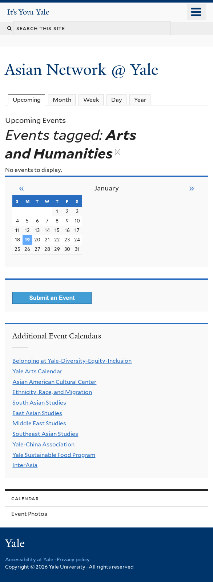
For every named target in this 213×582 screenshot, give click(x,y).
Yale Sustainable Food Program (53, 454)
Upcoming (29, 99)
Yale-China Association (43, 444)
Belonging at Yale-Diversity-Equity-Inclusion (72, 360)
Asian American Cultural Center (54, 381)
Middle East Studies (39, 423)
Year (140, 99)
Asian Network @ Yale (83, 70)
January (106, 188)
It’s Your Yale (28, 12)
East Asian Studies (37, 413)
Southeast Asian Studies (45, 433)
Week (91, 99)
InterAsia (24, 465)
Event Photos (29, 513)
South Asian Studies (39, 402)
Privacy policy (73, 559)
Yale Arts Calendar (37, 371)
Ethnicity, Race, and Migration (52, 392)
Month (62, 99)
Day (116, 99)
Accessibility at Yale (29, 559)
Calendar (25, 498)
